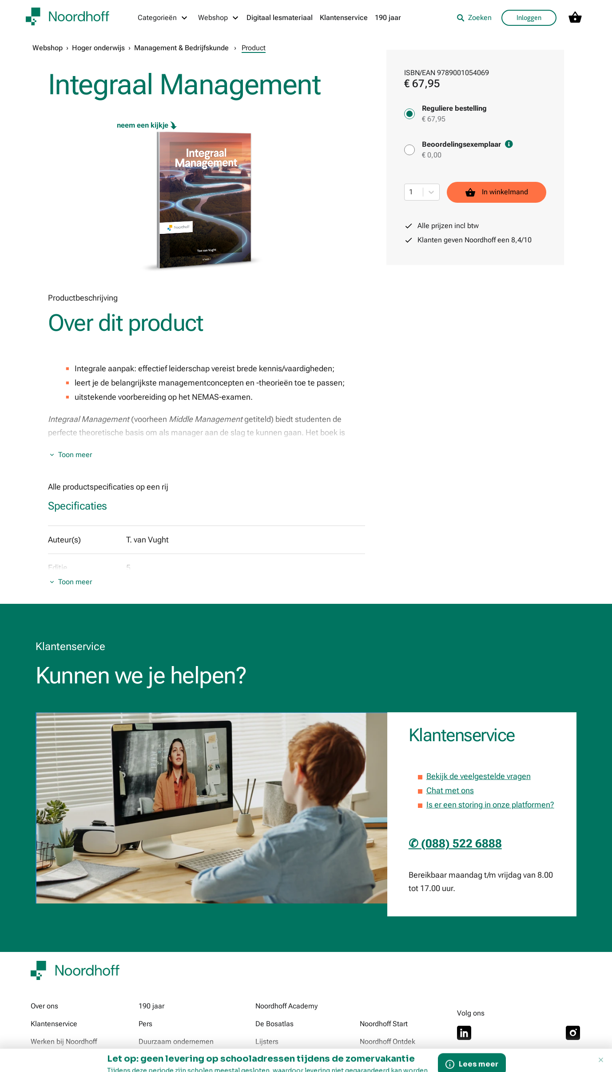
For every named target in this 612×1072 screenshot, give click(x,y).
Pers (145, 1024)
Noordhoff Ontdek (387, 1041)
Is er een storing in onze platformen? (490, 804)
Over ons (44, 1006)
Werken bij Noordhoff (64, 1041)
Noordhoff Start (384, 1024)
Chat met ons (450, 790)
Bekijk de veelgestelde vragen (478, 776)
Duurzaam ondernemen (176, 1041)
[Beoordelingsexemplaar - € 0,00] (409, 150)
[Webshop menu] (218, 18)
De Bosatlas (274, 1024)
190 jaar (388, 17)
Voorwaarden (164, 1063)
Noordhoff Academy (286, 1006)
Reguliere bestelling (454, 108)
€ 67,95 (433, 119)
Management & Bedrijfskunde (181, 48)
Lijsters (266, 1041)
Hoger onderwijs (98, 48)
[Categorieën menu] (163, 18)
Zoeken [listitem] (474, 17)
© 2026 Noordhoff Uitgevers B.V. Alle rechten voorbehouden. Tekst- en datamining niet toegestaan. (425, 1063)
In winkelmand (496, 192)
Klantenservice (344, 17)
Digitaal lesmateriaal (279, 17)
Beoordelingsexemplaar (467, 144)
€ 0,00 (431, 155)
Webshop (47, 48)
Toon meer (75, 454)
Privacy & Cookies (226, 1063)
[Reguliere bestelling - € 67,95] (409, 113)
